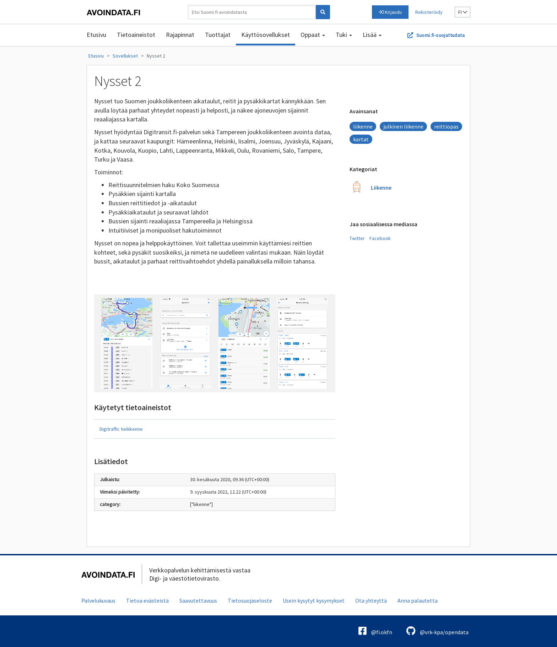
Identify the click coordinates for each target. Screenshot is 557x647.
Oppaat (313, 35)
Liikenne (381, 187)
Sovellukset (125, 56)
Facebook (380, 238)
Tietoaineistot (136, 35)
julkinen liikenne (403, 126)
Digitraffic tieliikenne (121, 429)
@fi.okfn (375, 631)
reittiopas (446, 126)
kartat (361, 139)
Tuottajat (218, 35)
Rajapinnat (180, 35)
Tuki (344, 35)
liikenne (363, 126)
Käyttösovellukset (265, 35)
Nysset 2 (156, 56)
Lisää (372, 35)
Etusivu (96, 35)
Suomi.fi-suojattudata (440, 35)
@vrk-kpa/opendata (437, 631)
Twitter (357, 238)
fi (462, 12)
